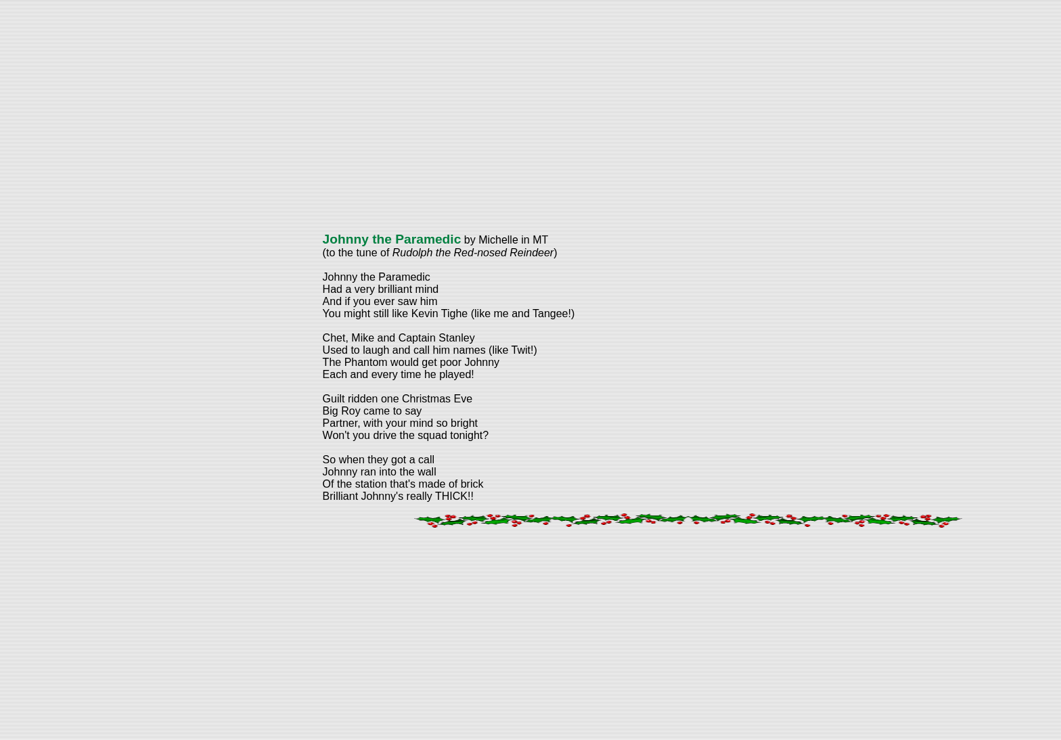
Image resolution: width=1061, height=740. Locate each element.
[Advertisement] (411, 115)
